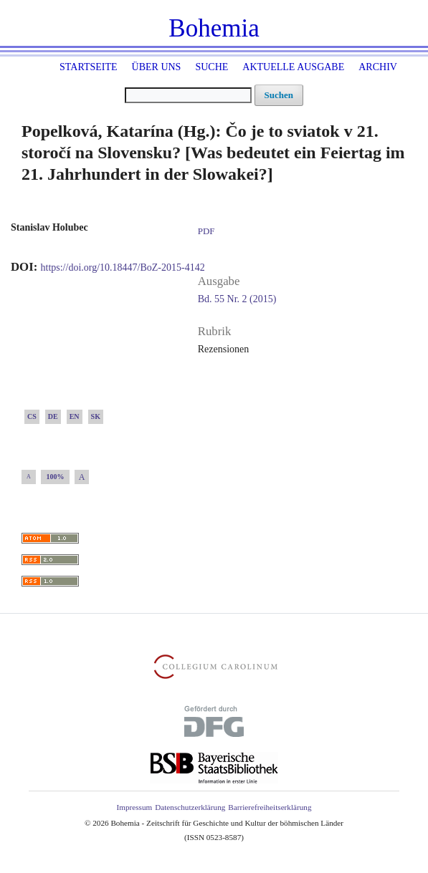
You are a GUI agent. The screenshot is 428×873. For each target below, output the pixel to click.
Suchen (279, 95)
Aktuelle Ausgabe (293, 67)
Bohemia (213, 28)
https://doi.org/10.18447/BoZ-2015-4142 (123, 267)
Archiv (377, 67)
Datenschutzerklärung (190, 807)
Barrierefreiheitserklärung (269, 807)
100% (56, 477)
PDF (206, 231)
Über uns (156, 67)
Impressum (134, 807)
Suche (211, 67)
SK (95, 416)
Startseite (88, 67)
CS (32, 416)
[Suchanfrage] (188, 95)
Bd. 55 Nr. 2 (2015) (237, 299)
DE (53, 416)
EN (75, 416)
